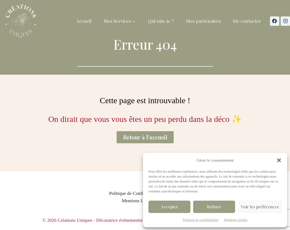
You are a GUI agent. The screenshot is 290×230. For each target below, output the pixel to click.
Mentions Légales (235, 220)
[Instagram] (285, 21)
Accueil (83, 21)
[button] (279, 160)
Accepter (169, 206)
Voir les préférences (260, 206)
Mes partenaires (203, 21)
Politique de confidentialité (200, 220)
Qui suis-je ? (161, 21)
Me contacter (247, 21)
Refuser (214, 206)
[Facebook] (274, 21)
